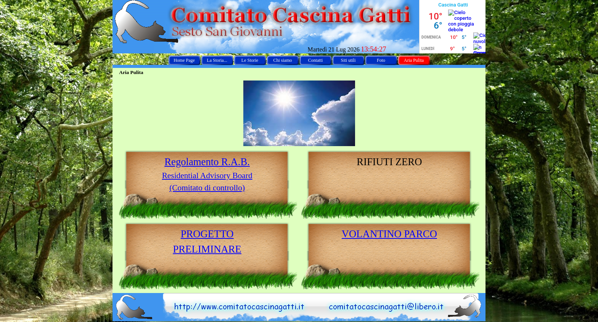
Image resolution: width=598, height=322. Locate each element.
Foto (381, 60)
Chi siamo (282, 60)
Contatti (315, 60)
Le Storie (249, 60)
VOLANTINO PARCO (389, 234)
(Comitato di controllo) (207, 187)
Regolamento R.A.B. (207, 161)
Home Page (184, 60)
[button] (388, 296)
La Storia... (217, 60)
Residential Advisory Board (207, 175)
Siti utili (348, 60)
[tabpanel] (207, 174)
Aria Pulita (414, 60)
